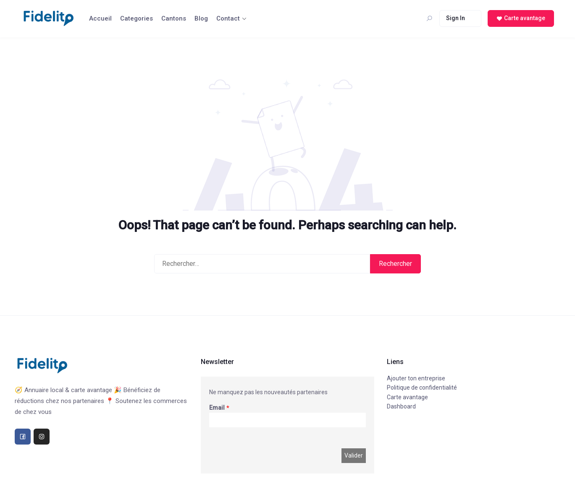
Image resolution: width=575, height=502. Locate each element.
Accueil (100, 18)
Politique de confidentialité (422, 387)
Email (217, 407)
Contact (228, 18)
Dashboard (401, 406)
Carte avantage (407, 397)
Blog (201, 18)
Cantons (173, 18)
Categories (136, 18)
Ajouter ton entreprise (416, 378)
